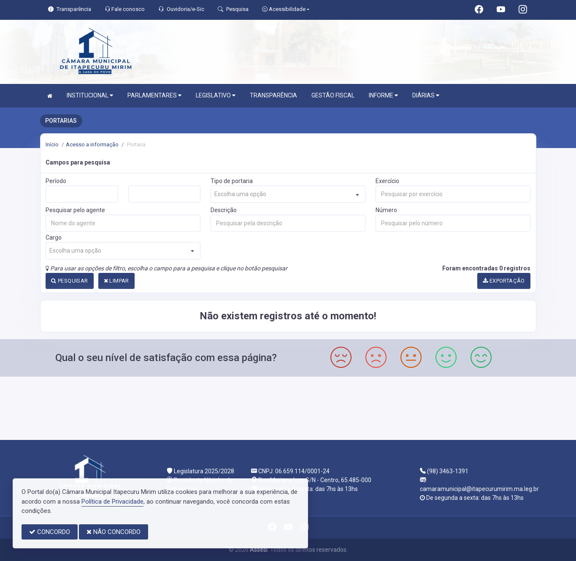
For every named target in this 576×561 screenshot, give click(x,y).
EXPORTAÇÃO (504, 281)
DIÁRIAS (425, 95)
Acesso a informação (92, 144)
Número (386, 210)
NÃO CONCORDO (114, 532)
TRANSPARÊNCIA (273, 95)
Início (52, 144)
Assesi (259, 549)
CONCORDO (49, 532)
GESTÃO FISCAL (332, 95)
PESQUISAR (69, 281)
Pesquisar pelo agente (75, 210)
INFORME (383, 95)
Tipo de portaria (232, 181)
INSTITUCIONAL (90, 95)
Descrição (224, 210)
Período (56, 181)
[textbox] (288, 194)
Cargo (54, 237)
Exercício (387, 181)
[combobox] (288, 194)
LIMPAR (116, 281)
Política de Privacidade (112, 501)
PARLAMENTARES (154, 95)
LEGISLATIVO (215, 95)
